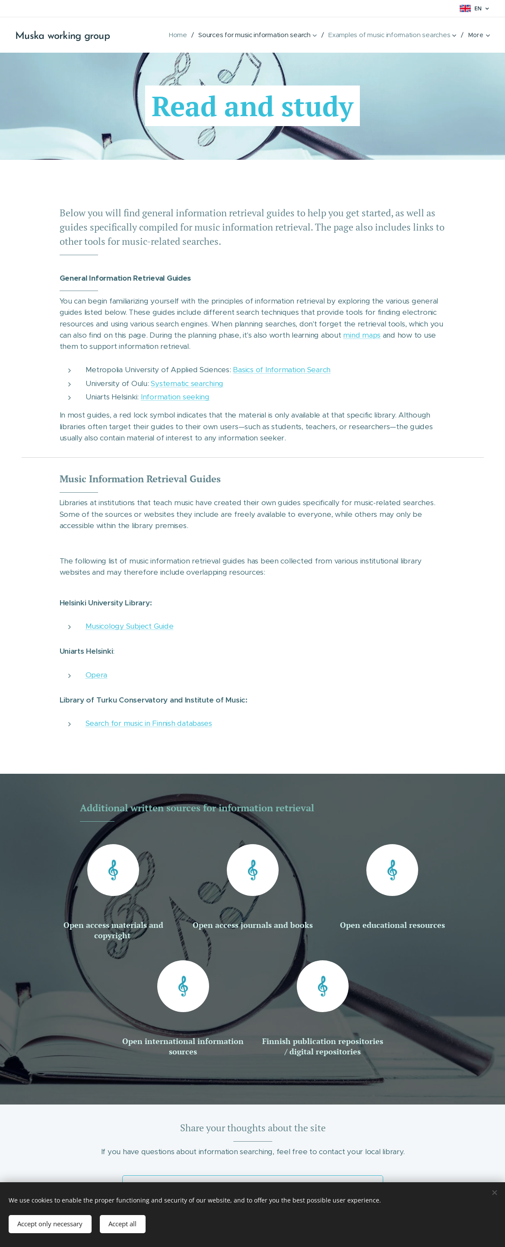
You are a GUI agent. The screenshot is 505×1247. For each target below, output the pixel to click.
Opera (96, 674)
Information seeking (174, 397)
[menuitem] (176, 35)
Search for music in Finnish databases (148, 723)
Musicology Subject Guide (129, 626)
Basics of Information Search (281, 369)
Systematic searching (187, 383)
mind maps (362, 334)
